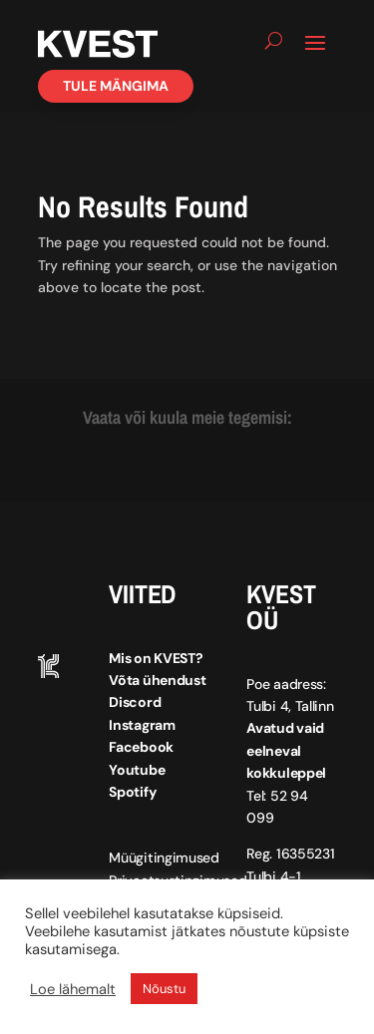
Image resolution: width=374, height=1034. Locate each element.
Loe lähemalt (73, 989)
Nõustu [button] (164, 988)
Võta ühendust (157, 680)
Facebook (141, 747)
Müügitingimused (164, 857)
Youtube (137, 770)
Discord (135, 702)
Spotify (132, 792)
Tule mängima (116, 86)
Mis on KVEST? (155, 658)
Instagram (142, 725)
